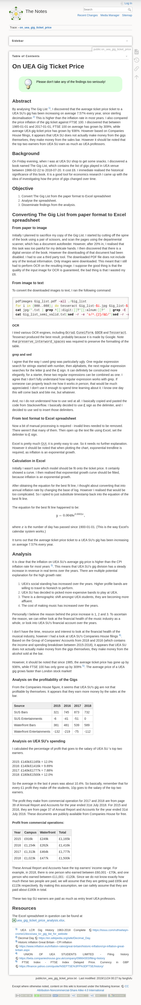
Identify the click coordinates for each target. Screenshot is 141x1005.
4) (120, 635)
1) (49, 108)
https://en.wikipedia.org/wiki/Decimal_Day (64, 938)
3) (52, 565)
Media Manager (110, 15)
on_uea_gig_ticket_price (36, 27)
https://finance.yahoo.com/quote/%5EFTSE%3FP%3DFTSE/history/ (61, 966)
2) (34, 117)
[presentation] (70, 515)
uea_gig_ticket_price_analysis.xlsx (40, 920)
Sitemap (127, 15)
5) (83, 665)
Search (130, 9)
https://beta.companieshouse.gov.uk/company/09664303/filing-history (62, 958)
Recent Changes (87, 15)
